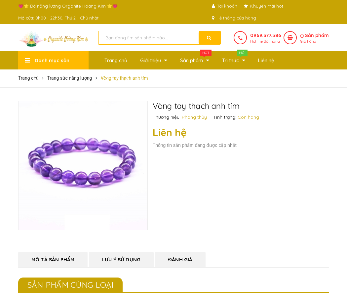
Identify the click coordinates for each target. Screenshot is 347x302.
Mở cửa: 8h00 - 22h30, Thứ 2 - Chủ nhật (58, 18)
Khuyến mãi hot (263, 6)
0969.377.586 (265, 35)
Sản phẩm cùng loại (70, 285)
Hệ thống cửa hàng (234, 18)
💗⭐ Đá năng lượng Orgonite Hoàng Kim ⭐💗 (68, 6)
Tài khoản (224, 6)
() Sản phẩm (314, 38)
